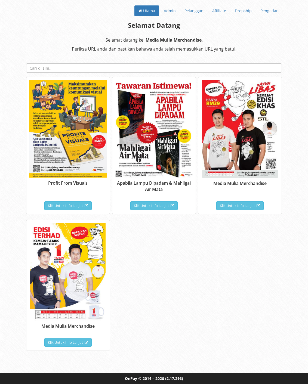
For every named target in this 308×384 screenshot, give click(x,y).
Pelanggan (194, 10)
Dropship (243, 10)
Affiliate (219, 10)
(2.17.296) (174, 378)
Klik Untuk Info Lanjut (68, 205)
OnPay (131, 378)
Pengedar (269, 10)
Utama (146, 10)
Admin (170, 10)
